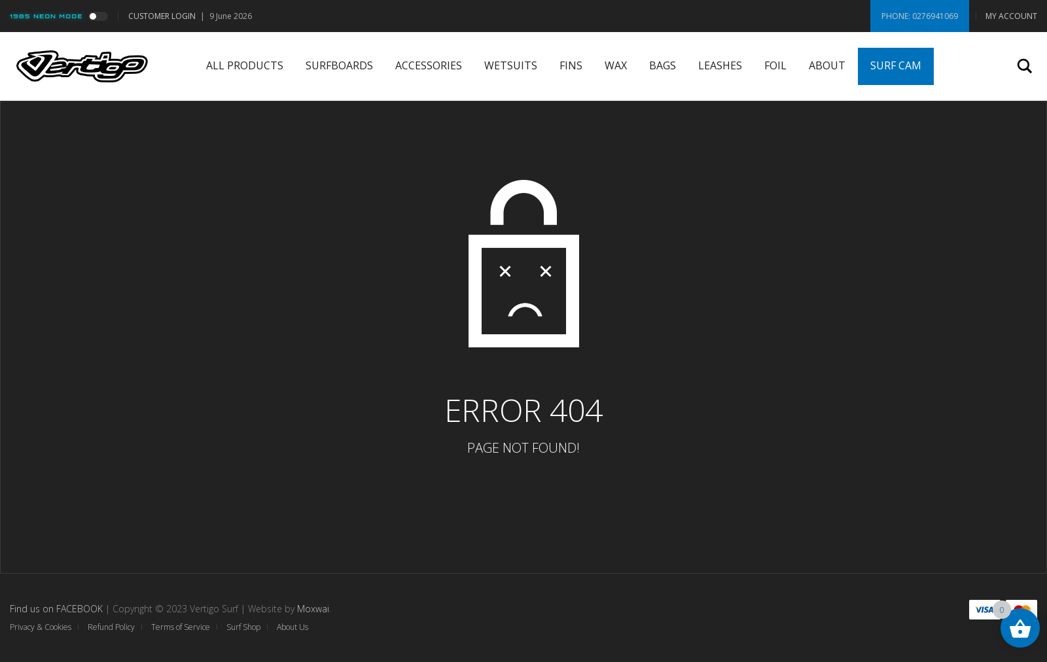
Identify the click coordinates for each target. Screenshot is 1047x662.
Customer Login (162, 16)
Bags (662, 65)
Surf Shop (243, 627)
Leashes (720, 65)
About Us (292, 627)
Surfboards (339, 65)
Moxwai (313, 608)
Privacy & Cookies (40, 627)
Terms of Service (180, 627)
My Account (1011, 16)
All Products (244, 65)
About (827, 65)
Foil (775, 65)
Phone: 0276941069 (919, 16)
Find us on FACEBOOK (56, 608)
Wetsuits (510, 65)
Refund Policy (111, 627)
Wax (616, 65)
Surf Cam (895, 65)
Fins (570, 65)
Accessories (428, 65)
